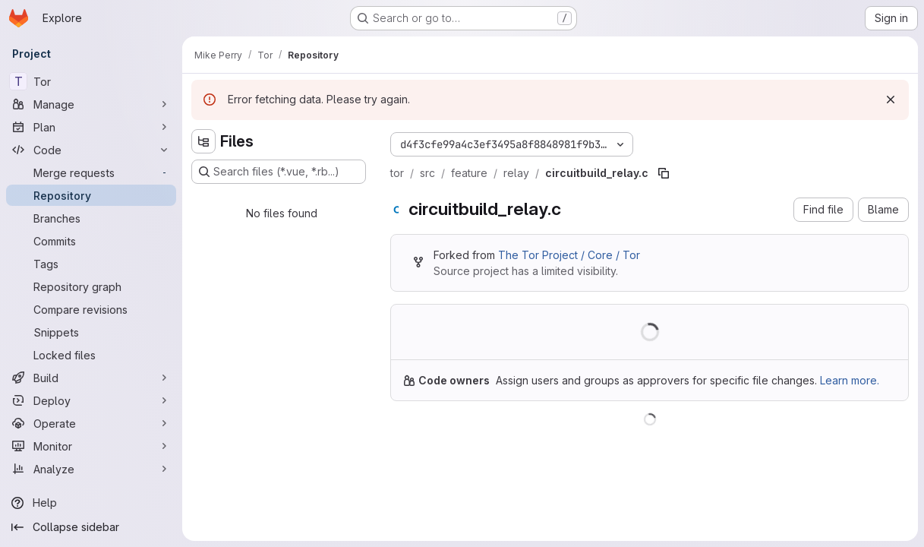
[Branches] (91, 218)
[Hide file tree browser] (203, 141)
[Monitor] (91, 446)
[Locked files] (91, 354)
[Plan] (91, 127)
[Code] (91, 149)
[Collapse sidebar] (91, 527)
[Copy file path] (663, 173)
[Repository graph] (91, 286)
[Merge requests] (91, 172)
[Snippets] (91, 332)
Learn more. (849, 380)
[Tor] (91, 81)
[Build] (91, 377)
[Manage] (91, 104)
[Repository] (91, 195)
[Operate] (91, 423)
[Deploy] (91, 400)
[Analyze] (91, 468)
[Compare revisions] (91, 309)
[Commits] (91, 240)
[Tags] (91, 263)
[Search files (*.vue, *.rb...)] (278, 172)
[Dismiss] (890, 99)
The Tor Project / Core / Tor (569, 254)
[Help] (91, 503)
